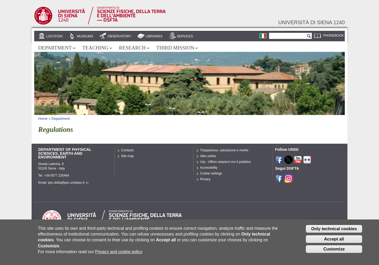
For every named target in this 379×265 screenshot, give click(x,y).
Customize (334, 252)
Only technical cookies (334, 232)
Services (185, 36)
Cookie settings (211, 173)
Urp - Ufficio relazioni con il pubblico (225, 162)
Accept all (334, 242)
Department (55, 48)
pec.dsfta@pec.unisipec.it (68, 182)
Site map (127, 156)
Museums (85, 36)
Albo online (208, 156)
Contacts (127, 150)
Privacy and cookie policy (118, 255)
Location (54, 36)
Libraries (154, 36)
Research (132, 48)
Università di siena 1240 (311, 22)
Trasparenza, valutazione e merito (224, 150)
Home (43, 119)
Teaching (95, 48)
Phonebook (333, 35)
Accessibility (208, 167)
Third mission (175, 48)
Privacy (205, 179)
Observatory (119, 36)
